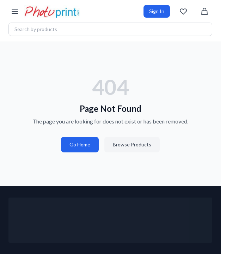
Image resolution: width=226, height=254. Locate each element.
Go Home (79, 144)
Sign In (156, 11)
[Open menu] (15, 11)
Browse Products (132, 144)
